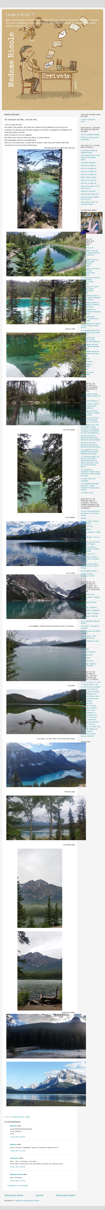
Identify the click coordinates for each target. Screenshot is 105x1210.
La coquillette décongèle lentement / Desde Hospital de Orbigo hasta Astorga (90, 487)
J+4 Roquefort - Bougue (90, 613)
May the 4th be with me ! (90, 194)
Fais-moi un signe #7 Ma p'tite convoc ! (90, 187)
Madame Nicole (16, 1174)
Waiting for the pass (88, 191)
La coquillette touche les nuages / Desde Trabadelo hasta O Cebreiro (90, 298)
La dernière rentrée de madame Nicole (89, 151)
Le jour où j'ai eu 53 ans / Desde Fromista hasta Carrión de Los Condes (90, 420)
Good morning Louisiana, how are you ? (90, 198)
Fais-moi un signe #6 (88, 183)
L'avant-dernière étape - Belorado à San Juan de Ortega (90, 566)
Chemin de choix (87, 661)
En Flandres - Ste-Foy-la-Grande (89, 717)
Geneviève (14, 1158)
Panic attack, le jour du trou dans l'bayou (89, 203)
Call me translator (93, 691)
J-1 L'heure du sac (88, 594)
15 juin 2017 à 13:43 (17, 1151)
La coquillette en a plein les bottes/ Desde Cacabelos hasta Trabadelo (89, 290)
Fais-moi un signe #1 (88, 165)
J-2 (92, 682)
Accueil (39, 1195)
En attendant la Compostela (86, 365)
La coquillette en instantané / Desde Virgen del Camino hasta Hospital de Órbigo (90, 473)
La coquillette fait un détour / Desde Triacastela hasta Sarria (90, 311)
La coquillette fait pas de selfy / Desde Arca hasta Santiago (90, 353)
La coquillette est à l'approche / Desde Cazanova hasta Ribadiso (90, 339)
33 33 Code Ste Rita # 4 (90, 401)
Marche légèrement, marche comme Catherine (88, 733)
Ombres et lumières (88, 652)
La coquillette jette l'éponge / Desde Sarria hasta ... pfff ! (89, 319)
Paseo (83, 377)
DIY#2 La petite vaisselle (90, 134)
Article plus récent (13, 1195)
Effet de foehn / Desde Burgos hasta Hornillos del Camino (90, 396)
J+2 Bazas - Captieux (89, 607)
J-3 (88, 682)
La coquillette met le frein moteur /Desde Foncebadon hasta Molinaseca (90, 272)
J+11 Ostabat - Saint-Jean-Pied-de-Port (89, 637)
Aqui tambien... (86, 529)
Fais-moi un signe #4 (88, 174)
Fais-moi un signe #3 (88, 171)
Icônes (83, 646)
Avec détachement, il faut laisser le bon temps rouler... (90, 157)
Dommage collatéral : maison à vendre (89, 665)
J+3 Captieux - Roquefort (90, 610)
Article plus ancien (65, 1195)
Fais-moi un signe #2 (88, 168)
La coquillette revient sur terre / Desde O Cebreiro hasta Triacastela (90, 305)
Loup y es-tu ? (20, 14)
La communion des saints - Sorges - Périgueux (89, 701)
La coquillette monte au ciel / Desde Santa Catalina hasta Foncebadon (89, 263)
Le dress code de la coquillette (88, 480)
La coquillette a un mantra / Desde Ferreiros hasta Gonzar (90, 325)
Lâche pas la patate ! (88, 162)
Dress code (85, 358)
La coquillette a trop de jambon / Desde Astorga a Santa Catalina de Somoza (90, 254)
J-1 (95, 682)
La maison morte (87, 493)
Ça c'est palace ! (87, 361)
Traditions (84, 369)
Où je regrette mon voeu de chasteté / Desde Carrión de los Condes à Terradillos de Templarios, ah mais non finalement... (90, 429)
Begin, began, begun (88, 177)
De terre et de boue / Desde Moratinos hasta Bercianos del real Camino (90, 438)
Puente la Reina (87, 526)
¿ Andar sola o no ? (88, 554)
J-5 (82, 682)
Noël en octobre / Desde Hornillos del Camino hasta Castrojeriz (90, 406)
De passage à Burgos (89, 571)
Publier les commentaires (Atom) (27, 1200)
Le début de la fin (87, 248)
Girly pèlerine (86, 658)
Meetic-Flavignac (87, 694)
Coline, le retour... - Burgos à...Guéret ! (88, 575)
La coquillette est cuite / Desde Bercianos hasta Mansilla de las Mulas (89, 452)
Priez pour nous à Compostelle (87, 373)
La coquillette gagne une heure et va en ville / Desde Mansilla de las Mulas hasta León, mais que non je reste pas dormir (90, 462)
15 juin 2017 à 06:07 (17, 1137)
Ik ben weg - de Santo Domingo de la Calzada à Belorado (90, 559)
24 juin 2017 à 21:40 (17, 1167)
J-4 (85, 682)
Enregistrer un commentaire (18, 1185)
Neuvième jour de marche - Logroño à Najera (90, 543)
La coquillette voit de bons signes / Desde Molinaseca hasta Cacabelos (90, 281)
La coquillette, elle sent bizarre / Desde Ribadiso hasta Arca (90, 346)
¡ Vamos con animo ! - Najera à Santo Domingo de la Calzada (90, 549)
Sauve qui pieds (87, 655)
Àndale (83, 518)
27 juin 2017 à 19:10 (17, 1181)
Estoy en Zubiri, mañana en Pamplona (90, 522)
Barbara (13, 1126)
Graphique (85, 649)
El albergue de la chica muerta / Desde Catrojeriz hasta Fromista (90, 413)
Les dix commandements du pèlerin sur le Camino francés (90, 513)
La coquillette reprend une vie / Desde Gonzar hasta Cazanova (90, 332)
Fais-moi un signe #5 (88, 180)
